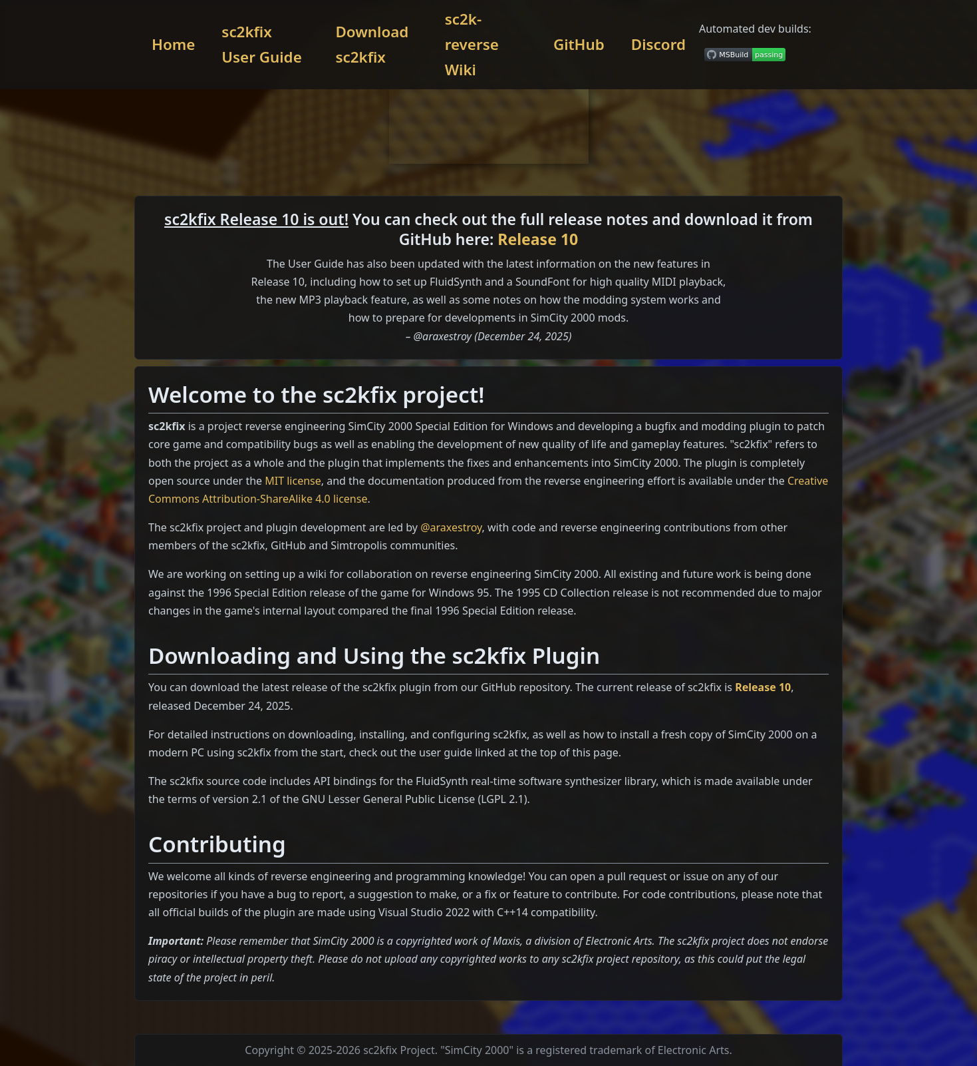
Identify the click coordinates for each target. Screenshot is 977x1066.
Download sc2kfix (371, 44)
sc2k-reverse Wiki (472, 44)
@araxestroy (451, 527)
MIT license (293, 480)
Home (173, 44)
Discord (658, 44)
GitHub (579, 44)
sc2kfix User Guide (261, 44)
